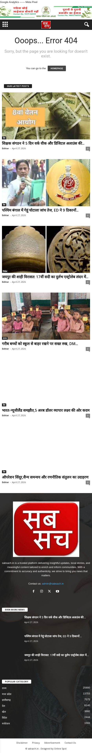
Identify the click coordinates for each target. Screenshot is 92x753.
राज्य (5, 338)
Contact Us (70, 742)
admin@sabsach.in (53, 583)
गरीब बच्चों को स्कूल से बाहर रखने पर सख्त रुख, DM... (40, 343)
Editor (5, 148)
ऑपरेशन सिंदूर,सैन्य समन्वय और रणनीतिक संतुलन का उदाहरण (45, 477)
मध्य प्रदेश (6, 694)
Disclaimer (22, 742)
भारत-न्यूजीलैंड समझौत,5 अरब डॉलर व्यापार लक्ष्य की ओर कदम (45, 410)
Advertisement (52, 742)
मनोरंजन (6, 723)
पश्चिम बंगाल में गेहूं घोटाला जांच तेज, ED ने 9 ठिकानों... (40, 210)
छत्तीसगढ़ (6, 700)
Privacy (36, 742)
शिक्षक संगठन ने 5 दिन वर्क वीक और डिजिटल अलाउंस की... (43, 143)
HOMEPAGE (57, 68)
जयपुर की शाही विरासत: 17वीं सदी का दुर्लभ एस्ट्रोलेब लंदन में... (45, 276)
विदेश (5, 271)
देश (4, 137)
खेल (4, 711)
